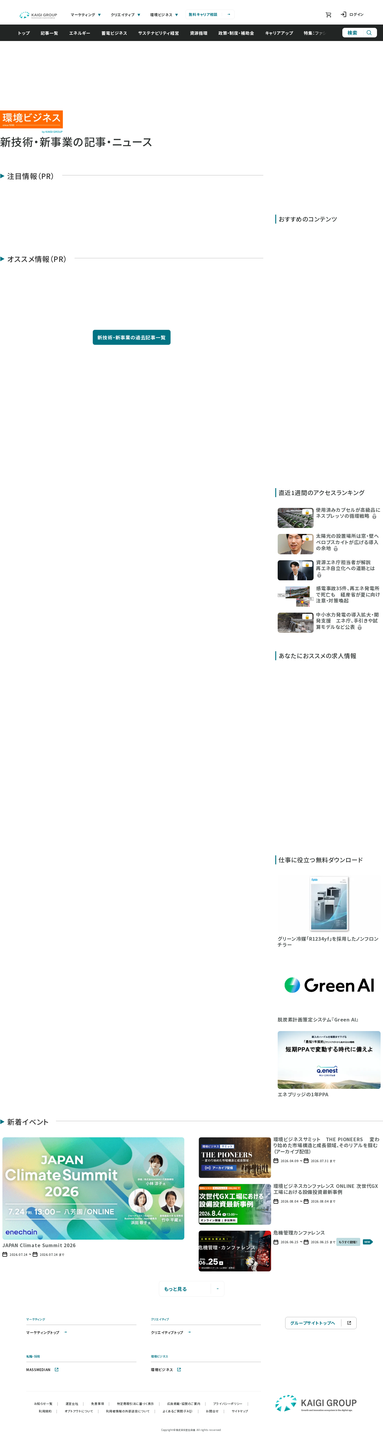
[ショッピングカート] (328, 15)
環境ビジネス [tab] (164, 14)
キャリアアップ (282, 33)
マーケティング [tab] (86, 14)
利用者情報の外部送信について (131, 1411)
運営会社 (75, 1403)
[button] (329, 517)
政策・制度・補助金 (239, 33)
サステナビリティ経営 (161, 33)
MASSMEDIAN (42, 1369)
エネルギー (83, 33)
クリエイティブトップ (171, 1332)
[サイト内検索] (359, 32)
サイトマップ (240, 1411)
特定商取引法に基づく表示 (138, 1403)
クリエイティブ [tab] (126, 14)
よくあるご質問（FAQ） (181, 1411)
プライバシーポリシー (231, 1403)
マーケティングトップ (47, 1332)
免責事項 (100, 1403)
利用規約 (48, 1411)
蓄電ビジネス (117, 33)
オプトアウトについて (82, 1411)
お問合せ (215, 1411)
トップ (27, 33)
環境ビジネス (166, 1369)
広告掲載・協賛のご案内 (186, 1403)
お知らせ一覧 (46, 1403)
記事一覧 (52, 33)
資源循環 (202, 33)
